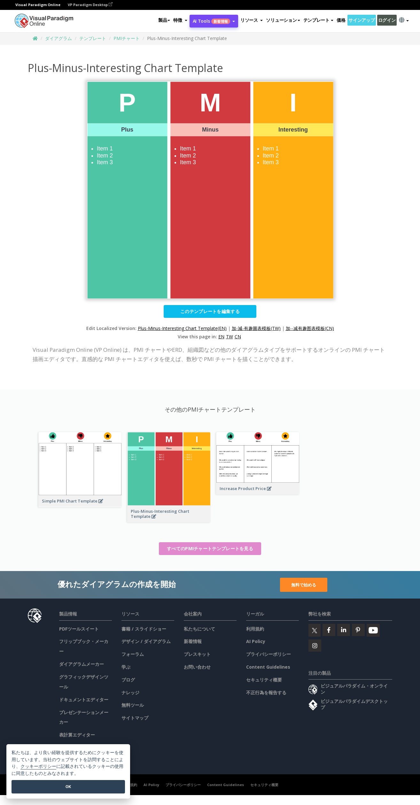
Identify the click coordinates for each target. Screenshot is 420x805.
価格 (341, 20)
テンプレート (92, 38)
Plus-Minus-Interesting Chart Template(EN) (182, 328)
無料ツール (132, 705)
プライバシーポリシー (268, 654)
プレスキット (197, 654)
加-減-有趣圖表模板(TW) (256, 328)
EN (221, 337)
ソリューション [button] (283, 20)
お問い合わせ (197, 667)
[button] (180, 20)
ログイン (387, 20)
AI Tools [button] (214, 21)
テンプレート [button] (318, 20)
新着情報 (193, 641)
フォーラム (132, 654)
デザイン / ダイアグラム (146, 641)
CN (238, 337)
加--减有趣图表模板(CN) (310, 328)
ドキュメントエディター (83, 699)
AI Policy (255, 641)
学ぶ (125, 667)
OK (68, 786)
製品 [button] (164, 20)
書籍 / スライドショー (143, 629)
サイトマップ (134, 718)
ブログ (128, 680)
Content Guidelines (268, 667)
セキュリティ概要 (264, 680)
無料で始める (303, 585)
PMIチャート (126, 38)
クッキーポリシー (38, 766)
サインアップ (361, 20)
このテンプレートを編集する (210, 311)
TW (229, 337)
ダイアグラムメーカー (81, 664)
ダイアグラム (58, 38)
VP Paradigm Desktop (90, 5)
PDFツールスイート (79, 629)
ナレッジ (130, 692)
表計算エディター (77, 735)
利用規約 (255, 629)
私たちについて (199, 629)
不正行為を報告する (266, 692)
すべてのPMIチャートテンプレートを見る (210, 548)
